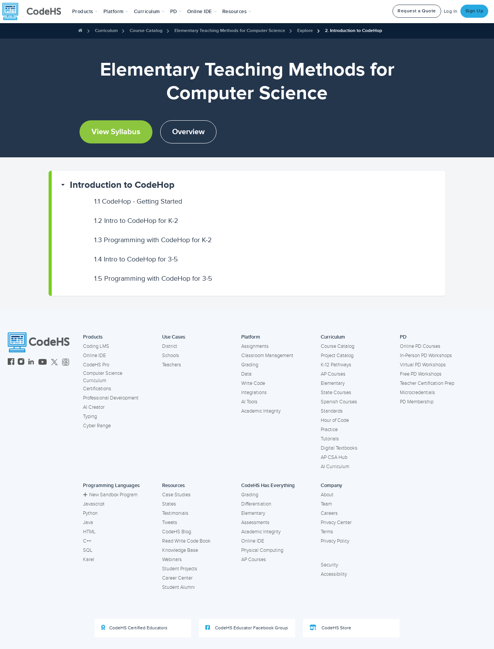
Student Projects (179, 569)
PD (403, 337)
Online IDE (94, 355)
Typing (90, 416)
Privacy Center (336, 522)
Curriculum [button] (149, 11)
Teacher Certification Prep (427, 383)
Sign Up (474, 11)
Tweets (169, 522)
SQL (88, 550)
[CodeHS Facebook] (11, 362)
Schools (170, 355)
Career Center (177, 578)
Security (329, 565)
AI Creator (94, 407)
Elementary (333, 383)
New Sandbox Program (110, 495)
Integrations (254, 392)
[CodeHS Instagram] (21, 362)
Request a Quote (417, 11)
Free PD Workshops (421, 374)
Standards (332, 411)
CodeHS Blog (176, 532)
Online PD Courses (420, 346)
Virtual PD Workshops (423, 365)
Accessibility (334, 574)
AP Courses (333, 374)
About (327, 495)
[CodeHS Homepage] (34, 11)
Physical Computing (262, 550)
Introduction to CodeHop (122, 184)
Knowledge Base (180, 550)
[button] (85, 11)
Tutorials (330, 439)
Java (88, 522)
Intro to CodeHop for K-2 (136, 220)
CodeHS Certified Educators (134, 628)
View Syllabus (115, 132)
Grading (249, 365)
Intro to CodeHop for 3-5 (136, 259)
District (169, 346)
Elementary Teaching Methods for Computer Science (229, 31)
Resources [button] (237, 11)
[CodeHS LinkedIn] (31, 362)
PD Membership (416, 402)
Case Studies (176, 495)
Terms (327, 532)
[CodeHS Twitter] (54, 362)
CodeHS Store (330, 628)
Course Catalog (146, 31)
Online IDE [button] (202, 11)
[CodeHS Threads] (65, 362)
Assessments (255, 522)
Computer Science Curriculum (102, 377)
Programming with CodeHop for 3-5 (153, 278)
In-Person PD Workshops (426, 355)
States (169, 504)
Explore (305, 31)
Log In (451, 11)
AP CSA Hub (334, 457)
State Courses (336, 392)
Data (246, 374)
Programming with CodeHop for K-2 (153, 240)
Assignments (255, 346)
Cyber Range (97, 426)
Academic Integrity (261, 411)
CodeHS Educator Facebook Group (246, 628)
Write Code (253, 383)
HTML (89, 532)
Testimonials (175, 513)
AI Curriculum (335, 467)
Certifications (97, 389)
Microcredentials (417, 392)
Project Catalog (337, 355)
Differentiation (256, 504)
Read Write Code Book (186, 541)
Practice (329, 429)
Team (326, 504)
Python (90, 513)
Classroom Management (267, 355)
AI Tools (249, 402)
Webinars (172, 559)
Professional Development (111, 398)
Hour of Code (335, 420)
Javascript (94, 504)
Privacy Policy (335, 541)
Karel (88, 559)
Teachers (171, 365)
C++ (87, 541)
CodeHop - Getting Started (138, 201)
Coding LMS (96, 346)
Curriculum (106, 31)
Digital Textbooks (339, 448)
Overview (188, 132)
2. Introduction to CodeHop (353, 31)
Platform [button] (116, 11)
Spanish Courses (339, 402)
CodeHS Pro (96, 365)
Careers (329, 513)
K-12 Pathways (336, 365)
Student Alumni (178, 587)
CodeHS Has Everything (268, 485)
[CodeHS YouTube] (42, 362)
